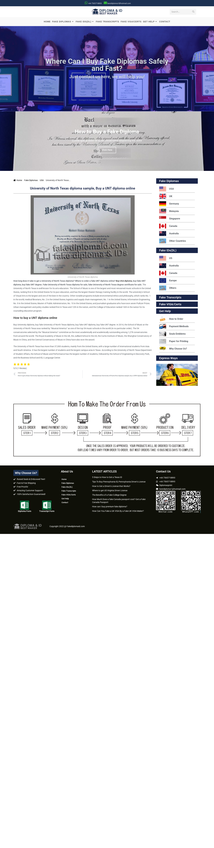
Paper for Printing (173, 342)
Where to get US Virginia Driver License (109, 491)
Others (167, 288)
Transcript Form (46, 512)
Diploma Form (24, 512)
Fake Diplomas (31, 181)
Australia (169, 234)
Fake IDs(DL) (167, 251)
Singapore (169, 219)
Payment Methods (174, 327)
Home (17, 181)
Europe (168, 281)
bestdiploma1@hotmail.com (119, 3)
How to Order (171, 319)
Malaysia (169, 211)
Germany (169, 204)
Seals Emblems (172, 334)
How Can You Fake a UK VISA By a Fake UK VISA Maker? (118, 512)
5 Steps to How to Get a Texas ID (107, 478)
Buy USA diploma (124, 281)
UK (165, 197)
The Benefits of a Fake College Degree (109, 495)
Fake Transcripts (170, 298)
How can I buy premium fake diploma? (109, 507)
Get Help (65, 499)
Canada (168, 226)
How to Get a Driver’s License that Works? (111, 487)
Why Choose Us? (173, 349)
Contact (65, 503)
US (165, 258)
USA (42, 181)
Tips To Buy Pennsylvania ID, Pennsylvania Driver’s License (118, 482)
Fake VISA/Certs (170, 305)
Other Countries (172, 241)
